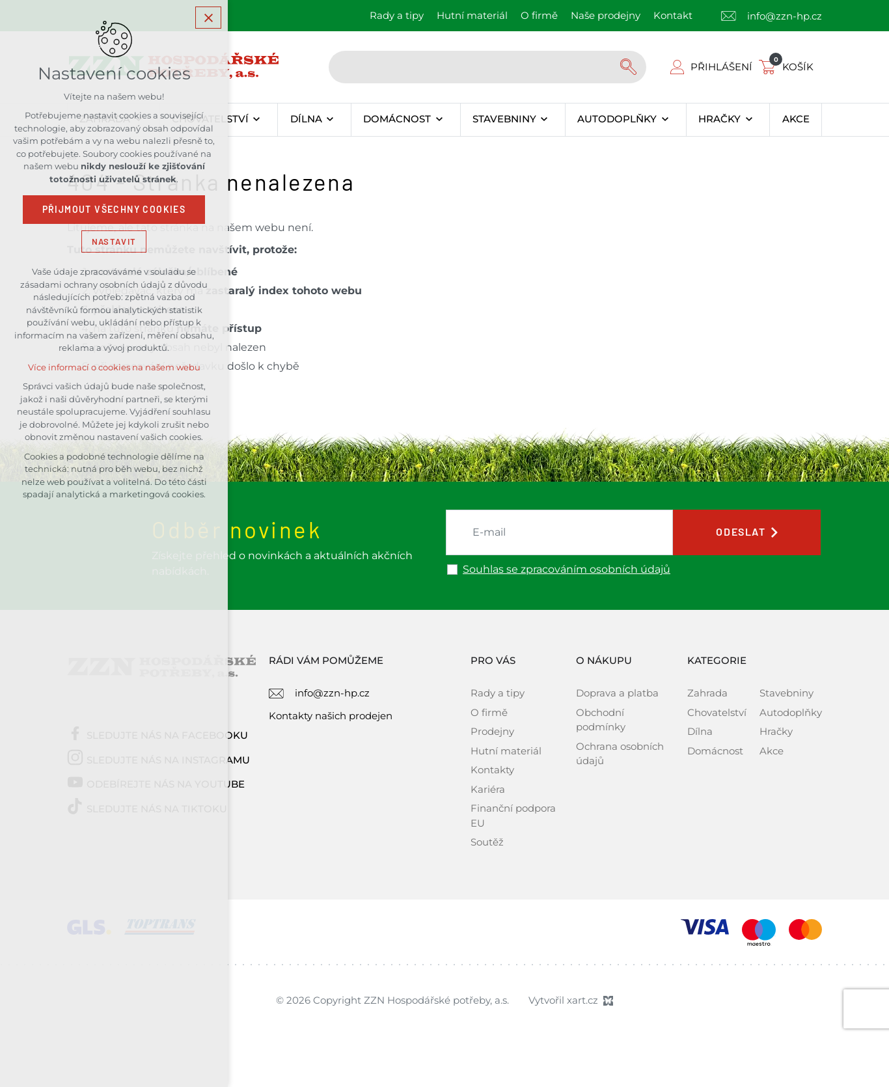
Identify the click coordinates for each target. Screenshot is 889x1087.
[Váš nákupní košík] (789, 66)
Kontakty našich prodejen (330, 715)
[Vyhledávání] (630, 67)
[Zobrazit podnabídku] (257, 119)
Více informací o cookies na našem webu (114, 369)
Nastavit (114, 243)
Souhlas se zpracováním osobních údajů (566, 569)
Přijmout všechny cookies (114, 211)
